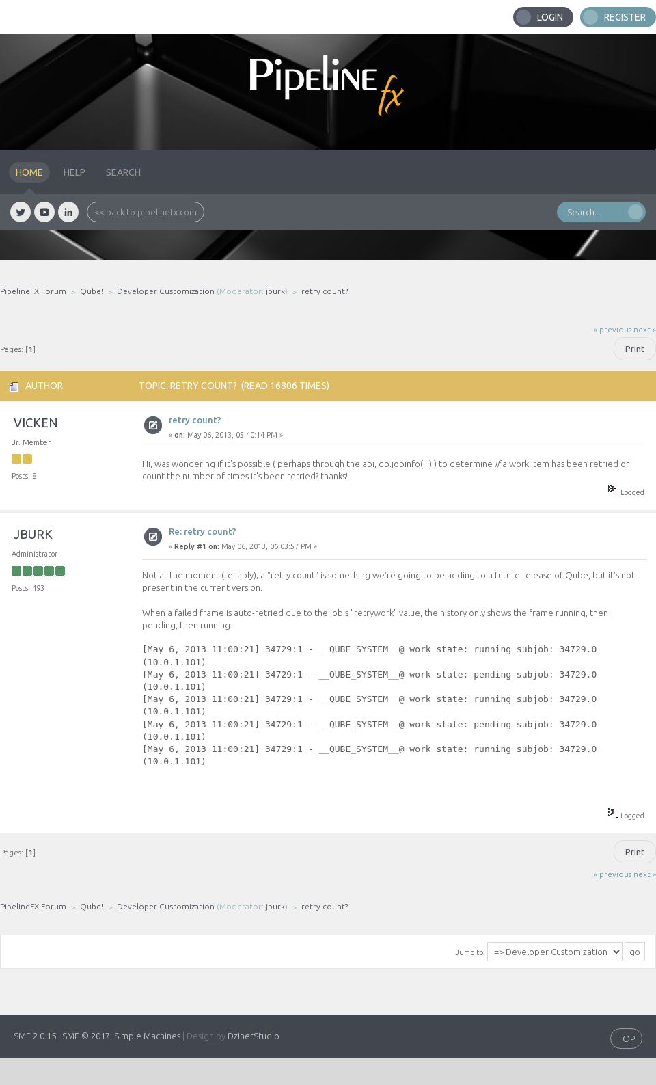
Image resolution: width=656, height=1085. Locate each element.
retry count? (195, 420)
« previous (612, 329)
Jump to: (470, 952)
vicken (36, 422)
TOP (626, 1038)
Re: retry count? (202, 531)
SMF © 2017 (86, 1036)
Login (550, 17)
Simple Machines (147, 1036)
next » (644, 329)
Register (625, 17)
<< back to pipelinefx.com (145, 212)
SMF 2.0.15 (35, 1036)
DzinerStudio (253, 1036)
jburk (275, 290)
